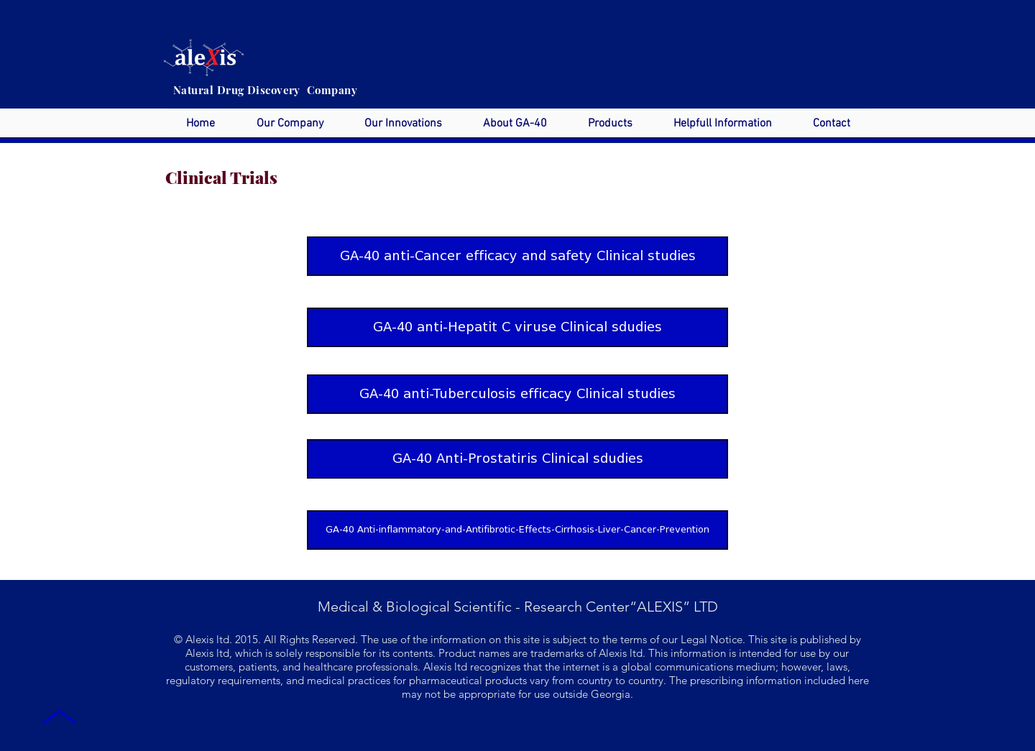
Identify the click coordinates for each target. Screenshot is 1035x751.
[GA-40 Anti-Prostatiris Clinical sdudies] (517, 459)
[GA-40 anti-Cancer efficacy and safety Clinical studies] (517, 256)
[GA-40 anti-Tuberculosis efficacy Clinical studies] (517, 394)
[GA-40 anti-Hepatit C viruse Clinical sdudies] (517, 327)
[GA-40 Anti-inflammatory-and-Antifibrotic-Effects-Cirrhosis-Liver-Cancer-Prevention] (517, 530)
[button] (290, 124)
